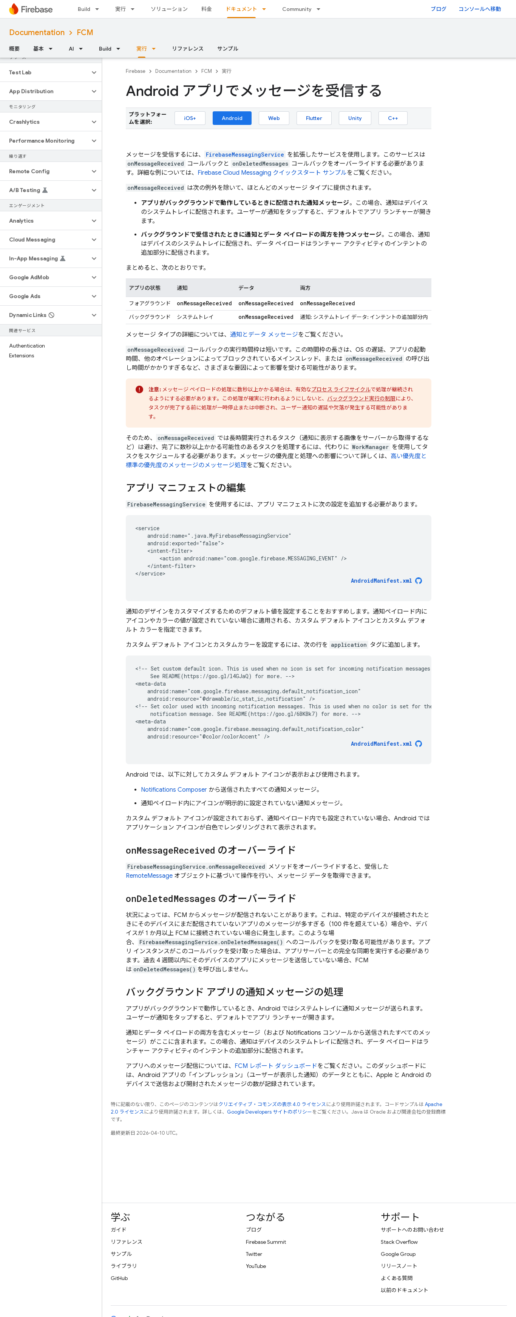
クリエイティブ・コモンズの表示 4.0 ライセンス (272, 1104)
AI (71, 48)
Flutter (314, 118)
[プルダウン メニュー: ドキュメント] (266, 9)
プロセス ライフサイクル (341, 389)
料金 (206, 9)
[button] (45, 72)
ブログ (438, 9)
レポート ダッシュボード (276, 1066)
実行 (120, 9)
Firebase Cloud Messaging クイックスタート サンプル (272, 173)
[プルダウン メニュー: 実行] (135, 9)
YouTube (256, 1266)
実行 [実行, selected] (141, 48)
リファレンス (188, 48)
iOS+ (190, 118)
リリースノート (399, 1266)
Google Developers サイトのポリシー (269, 1112)
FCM (85, 32)
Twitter (254, 1254)
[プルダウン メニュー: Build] (99, 9)
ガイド (119, 1229)
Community (297, 9)
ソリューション (169, 9)
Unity (355, 118)
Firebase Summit (266, 1242)
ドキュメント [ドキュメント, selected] (241, 9)
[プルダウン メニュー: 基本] (53, 49)
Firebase (135, 71)
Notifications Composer (174, 790)
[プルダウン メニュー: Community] (321, 9)
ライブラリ (124, 1266)
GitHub (119, 1278)
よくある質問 (396, 1278)
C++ (393, 118)
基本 (38, 48)
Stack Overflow (399, 1242)
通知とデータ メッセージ (264, 334)
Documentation (37, 32)
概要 (14, 48)
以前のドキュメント (404, 1290)
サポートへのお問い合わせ (412, 1229)
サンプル (227, 48)
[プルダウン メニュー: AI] (83, 49)
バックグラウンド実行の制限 (361, 398)
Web (274, 118)
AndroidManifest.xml (381, 580)
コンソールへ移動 (480, 9)
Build (84, 9)
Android (232, 118)
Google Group (398, 1254)
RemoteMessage (149, 876)
